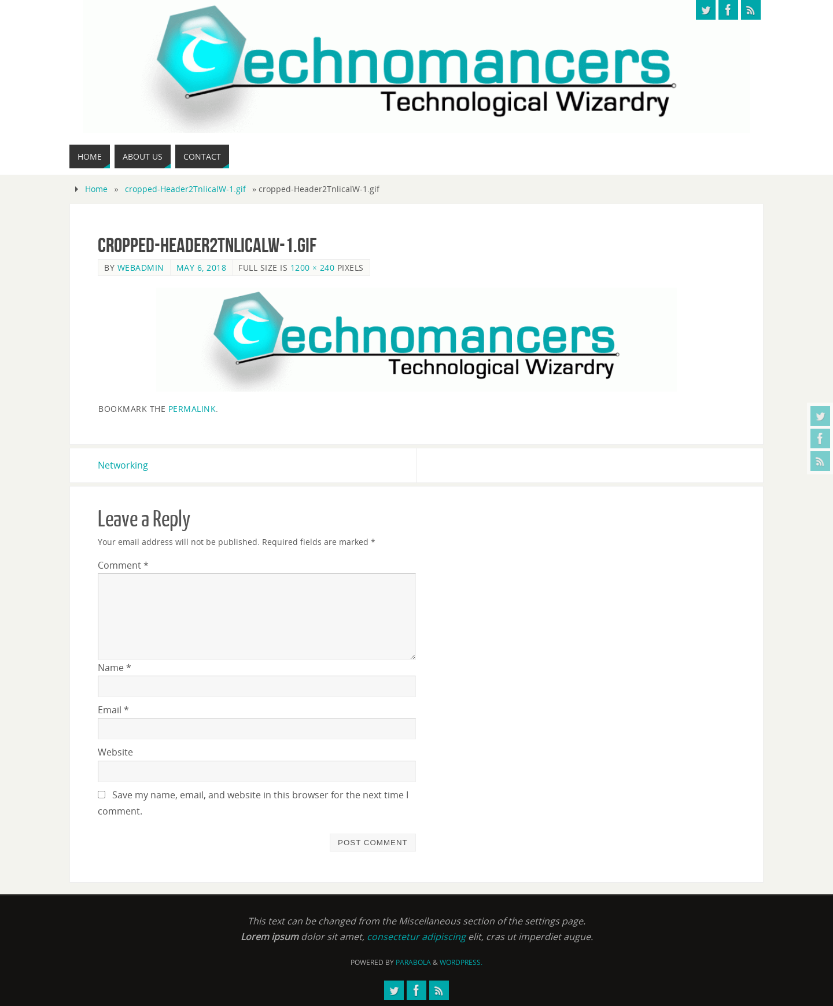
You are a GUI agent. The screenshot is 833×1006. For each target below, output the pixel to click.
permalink (192, 408)
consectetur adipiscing (416, 936)
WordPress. (461, 962)
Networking (123, 465)
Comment (123, 565)
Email (113, 709)
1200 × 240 (312, 267)
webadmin (140, 267)
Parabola (413, 962)
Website (115, 752)
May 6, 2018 (201, 267)
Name (114, 667)
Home (96, 188)
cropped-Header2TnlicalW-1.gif (185, 188)
